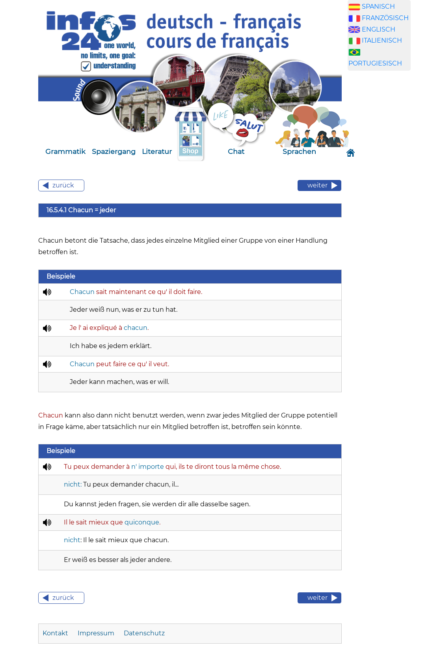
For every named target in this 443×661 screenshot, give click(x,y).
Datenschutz (144, 633)
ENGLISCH (378, 29)
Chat (236, 151)
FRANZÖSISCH (385, 18)
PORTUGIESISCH (375, 63)
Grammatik (65, 151)
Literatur (157, 151)
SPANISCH (378, 6)
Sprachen (299, 151)
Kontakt (55, 633)
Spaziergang (114, 151)
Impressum (96, 633)
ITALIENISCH (382, 40)
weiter (317, 185)
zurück (63, 185)
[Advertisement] (385, 200)
